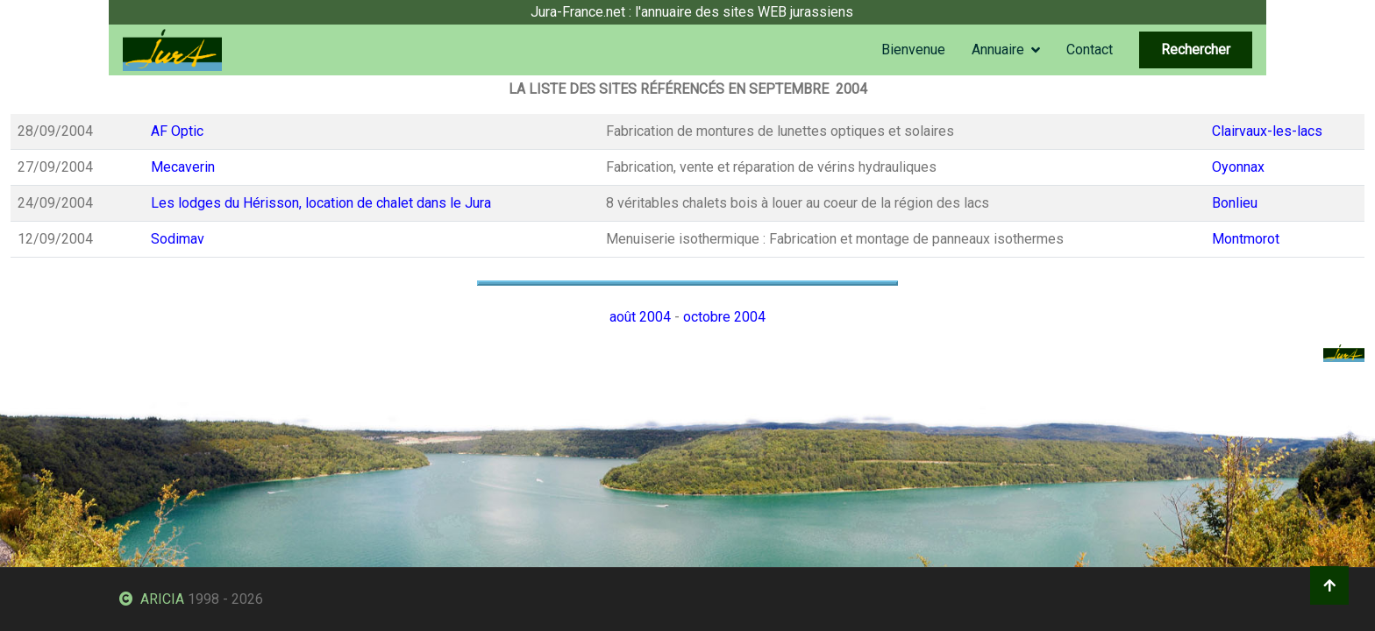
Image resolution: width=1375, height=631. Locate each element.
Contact (1089, 49)
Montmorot (1245, 238)
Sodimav (177, 238)
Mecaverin (183, 167)
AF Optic (177, 131)
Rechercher (1195, 49)
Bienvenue (913, 49)
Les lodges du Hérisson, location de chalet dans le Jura (321, 203)
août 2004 (640, 316)
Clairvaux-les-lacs (1267, 131)
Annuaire (998, 49)
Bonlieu (1234, 203)
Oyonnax (1238, 167)
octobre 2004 (724, 316)
